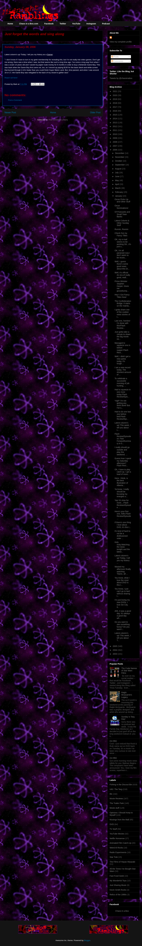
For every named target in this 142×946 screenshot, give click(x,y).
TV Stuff (113, 829)
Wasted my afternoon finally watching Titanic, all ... (123, 570)
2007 (115, 146)
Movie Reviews (116, 798)
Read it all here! (11, 78)
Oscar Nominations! (121, 206)
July (117, 172)
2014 (115, 118)
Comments (117, 61)
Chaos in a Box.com (28, 24)
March (118, 188)
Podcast (106, 24)
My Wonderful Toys (118, 880)
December (120, 153)
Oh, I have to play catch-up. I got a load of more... (123, 471)
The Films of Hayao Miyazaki (122, 862)
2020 (115, 95)
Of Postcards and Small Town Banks (122, 214)
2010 (115, 134)
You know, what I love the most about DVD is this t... (122, 581)
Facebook (49, 24)
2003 (115, 654)
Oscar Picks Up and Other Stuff (122, 200)
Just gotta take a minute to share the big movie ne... (122, 335)
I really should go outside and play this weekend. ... (122, 451)
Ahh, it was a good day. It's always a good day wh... (123, 614)
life (111, 794)
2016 (115, 111)
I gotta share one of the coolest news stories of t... (122, 313)
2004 (115, 650)
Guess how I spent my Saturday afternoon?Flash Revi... (123, 462)
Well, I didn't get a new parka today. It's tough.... (122, 360)
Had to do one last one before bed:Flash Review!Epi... (123, 415)
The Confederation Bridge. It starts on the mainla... (123, 303)
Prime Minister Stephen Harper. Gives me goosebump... (122, 286)
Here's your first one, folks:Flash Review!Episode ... (123, 515)
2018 (115, 103)
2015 (115, 115)
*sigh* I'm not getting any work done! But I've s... (122, 404)
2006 (115, 150)
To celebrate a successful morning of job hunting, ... (122, 382)
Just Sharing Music (118, 885)
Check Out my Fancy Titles (121, 234)
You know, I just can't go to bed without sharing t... (122, 592)
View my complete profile (121, 42)
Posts (115, 57)
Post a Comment (15, 100)
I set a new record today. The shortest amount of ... (123, 371)
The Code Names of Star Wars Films (129, 670)
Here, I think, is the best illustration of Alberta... (121, 481)
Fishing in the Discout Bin (121, 784)
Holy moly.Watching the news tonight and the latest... (122, 547)
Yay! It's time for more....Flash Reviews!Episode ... (123, 504)
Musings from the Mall (119, 819)
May (117, 180)
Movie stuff (114, 808)
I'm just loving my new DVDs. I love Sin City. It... (122, 603)
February (119, 192)
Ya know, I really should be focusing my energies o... (122, 492)
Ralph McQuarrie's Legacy (126, 694)
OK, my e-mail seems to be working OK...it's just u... (123, 243)
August (118, 169)
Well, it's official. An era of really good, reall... (122, 275)
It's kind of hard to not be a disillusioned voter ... (122, 534)
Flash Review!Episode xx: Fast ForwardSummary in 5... (123, 439)
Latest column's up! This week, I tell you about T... (123, 636)
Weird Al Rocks (116, 848)
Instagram (91, 24)
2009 (115, 138)
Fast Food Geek (117, 876)
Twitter (63, 24)
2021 (115, 91)
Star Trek (114, 857)
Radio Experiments (118, 852)
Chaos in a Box (122, 911)
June (117, 176)
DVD (112, 824)
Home (10, 24)
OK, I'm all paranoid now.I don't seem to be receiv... (122, 254)
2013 (115, 122)
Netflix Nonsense (117, 838)
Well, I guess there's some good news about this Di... (122, 265)
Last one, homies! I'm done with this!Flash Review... (122, 324)
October (119, 161)
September (120, 165)
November (120, 157)
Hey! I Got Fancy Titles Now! (122, 296)
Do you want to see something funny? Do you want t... (122, 625)
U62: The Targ (116, 789)
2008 (115, 142)
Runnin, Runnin (121, 229)
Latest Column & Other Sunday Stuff (122, 223)
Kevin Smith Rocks (118, 890)
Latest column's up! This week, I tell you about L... (123, 426)
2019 (115, 99)
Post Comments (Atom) (58, 120)
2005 (115, 646)
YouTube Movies (117, 834)
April (117, 184)
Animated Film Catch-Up (120, 843)
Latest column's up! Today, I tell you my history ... (122, 559)
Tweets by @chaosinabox (121, 78)
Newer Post (10, 112)
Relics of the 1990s (118, 894)
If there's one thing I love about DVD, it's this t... (123, 524)
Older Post (95, 112)
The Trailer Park (117, 803)
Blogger (87, 940)
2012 (115, 126)
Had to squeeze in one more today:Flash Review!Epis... (123, 393)
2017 (115, 107)
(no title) (113, 741)
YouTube (76, 24)
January (119, 196)
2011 (115, 130)
